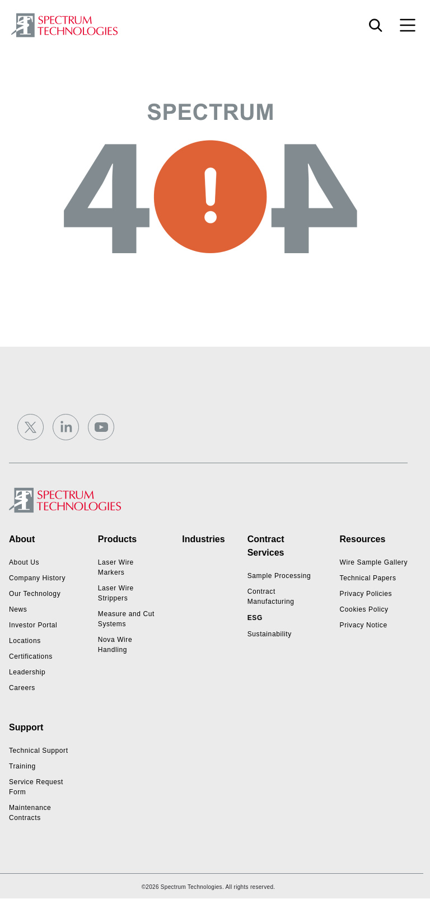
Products (117, 539)
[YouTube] (101, 427)
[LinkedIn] (66, 427)
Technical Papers (368, 578)
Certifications (31, 656)
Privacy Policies (366, 594)
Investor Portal (33, 625)
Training (22, 766)
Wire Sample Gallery (374, 562)
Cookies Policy (364, 609)
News (18, 609)
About (22, 539)
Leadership (27, 672)
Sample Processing (279, 576)
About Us (24, 562)
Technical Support (38, 750)
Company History (37, 578)
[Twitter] (30, 427)
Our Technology (34, 594)
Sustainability (269, 634)
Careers (22, 688)
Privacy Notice (363, 625)
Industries (203, 539)
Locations (25, 641)
